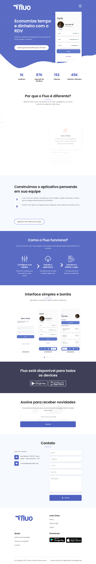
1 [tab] (44, 357)
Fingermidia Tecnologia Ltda (72, 560)
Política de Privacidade (22, 537)
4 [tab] (49, 357)
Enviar (65, 498)
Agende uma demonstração (29, 222)
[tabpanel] (26, 330)
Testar (51, 527)
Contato (17, 545)
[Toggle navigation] (80, 6)
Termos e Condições (21, 541)
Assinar (48, 424)
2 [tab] (46, 357)
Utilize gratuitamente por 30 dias (31, 48)
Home (51, 520)
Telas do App (53, 523)
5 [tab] (51, 357)
